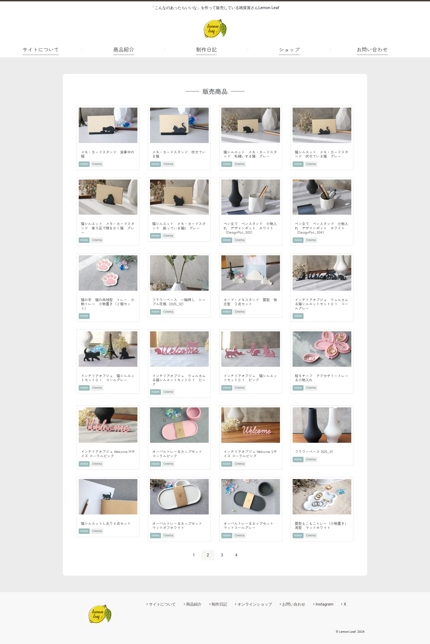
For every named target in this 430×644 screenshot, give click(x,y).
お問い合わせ (372, 49)
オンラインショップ (254, 604)
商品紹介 (123, 49)
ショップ (289, 49)
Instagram (324, 604)
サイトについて (40, 49)
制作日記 (206, 49)
